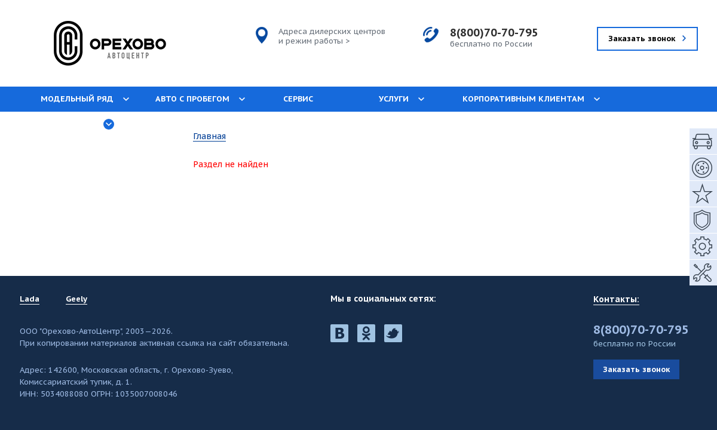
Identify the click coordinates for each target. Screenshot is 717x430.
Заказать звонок (636, 369)
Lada (29, 299)
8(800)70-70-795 (494, 32)
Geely (76, 299)
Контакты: (616, 299)
